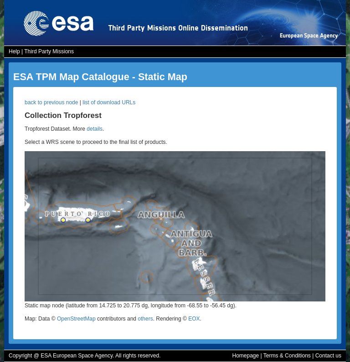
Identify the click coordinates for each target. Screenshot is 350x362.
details (95, 129)
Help (14, 51)
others (145, 319)
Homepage (245, 355)
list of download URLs (108, 102)
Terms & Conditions (287, 355)
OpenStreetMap (76, 319)
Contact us (328, 355)
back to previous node (51, 102)
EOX (194, 319)
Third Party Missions (49, 51)
